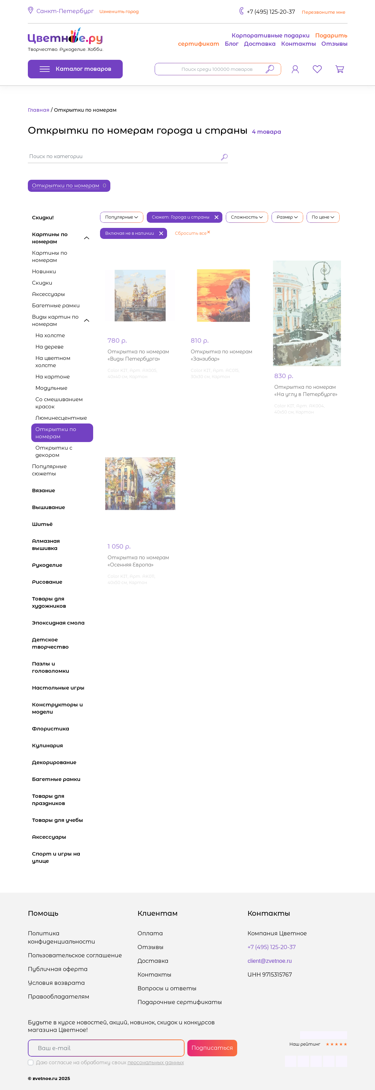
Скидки (42, 282)
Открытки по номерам (55, 433)
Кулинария (62, 745)
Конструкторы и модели (62, 708)
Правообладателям (58, 996)
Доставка (260, 44)
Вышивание (62, 507)
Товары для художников (62, 602)
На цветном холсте (52, 361)
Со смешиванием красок (59, 403)
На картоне (52, 376)
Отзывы (334, 44)
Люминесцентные (61, 418)
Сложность (247, 217)
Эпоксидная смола (62, 622)
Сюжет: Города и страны (180, 217)
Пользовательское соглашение (75, 955)
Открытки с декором (53, 451)
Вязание (62, 490)
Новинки (44, 271)
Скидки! (43, 217)
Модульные (51, 388)
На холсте (50, 335)
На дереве (49, 346)
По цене (323, 217)
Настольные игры (62, 687)
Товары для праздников (62, 799)
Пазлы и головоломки (62, 667)
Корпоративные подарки (271, 35)
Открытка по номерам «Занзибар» (221, 390)
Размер (287, 217)
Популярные (121, 217)
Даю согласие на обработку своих (110, 1062)
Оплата (150, 933)
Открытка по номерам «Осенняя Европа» (138, 561)
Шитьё (62, 524)
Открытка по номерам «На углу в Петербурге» (306, 390)
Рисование (62, 581)
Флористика (62, 728)
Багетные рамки (56, 305)
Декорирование (62, 762)
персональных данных (156, 1062)
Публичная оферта (58, 969)
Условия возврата (56, 983)
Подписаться (212, 1048)
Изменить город (119, 11)
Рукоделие (62, 565)
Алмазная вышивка (62, 544)
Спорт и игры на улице (62, 857)
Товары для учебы (62, 820)
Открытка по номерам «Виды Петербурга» (138, 390)
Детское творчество (62, 643)
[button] (84, 11)
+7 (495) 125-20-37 (271, 12)
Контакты (298, 44)
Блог (232, 44)
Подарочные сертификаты (179, 1002)
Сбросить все (192, 233)
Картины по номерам (62, 238)
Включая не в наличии (129, 233)
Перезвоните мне (323, 12)
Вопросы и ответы (167, 988)
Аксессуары (48, 294)
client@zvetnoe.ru (269, 961)
